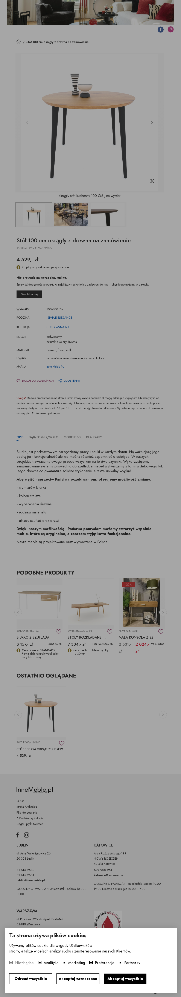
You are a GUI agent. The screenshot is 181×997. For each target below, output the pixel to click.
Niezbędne (24, 963)
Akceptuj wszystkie (125, 979)
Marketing (76, 963)
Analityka (51, 963)
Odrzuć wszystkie (31, 979)
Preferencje (104, 963)
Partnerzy (132, 963)
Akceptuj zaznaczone (78, 979)
